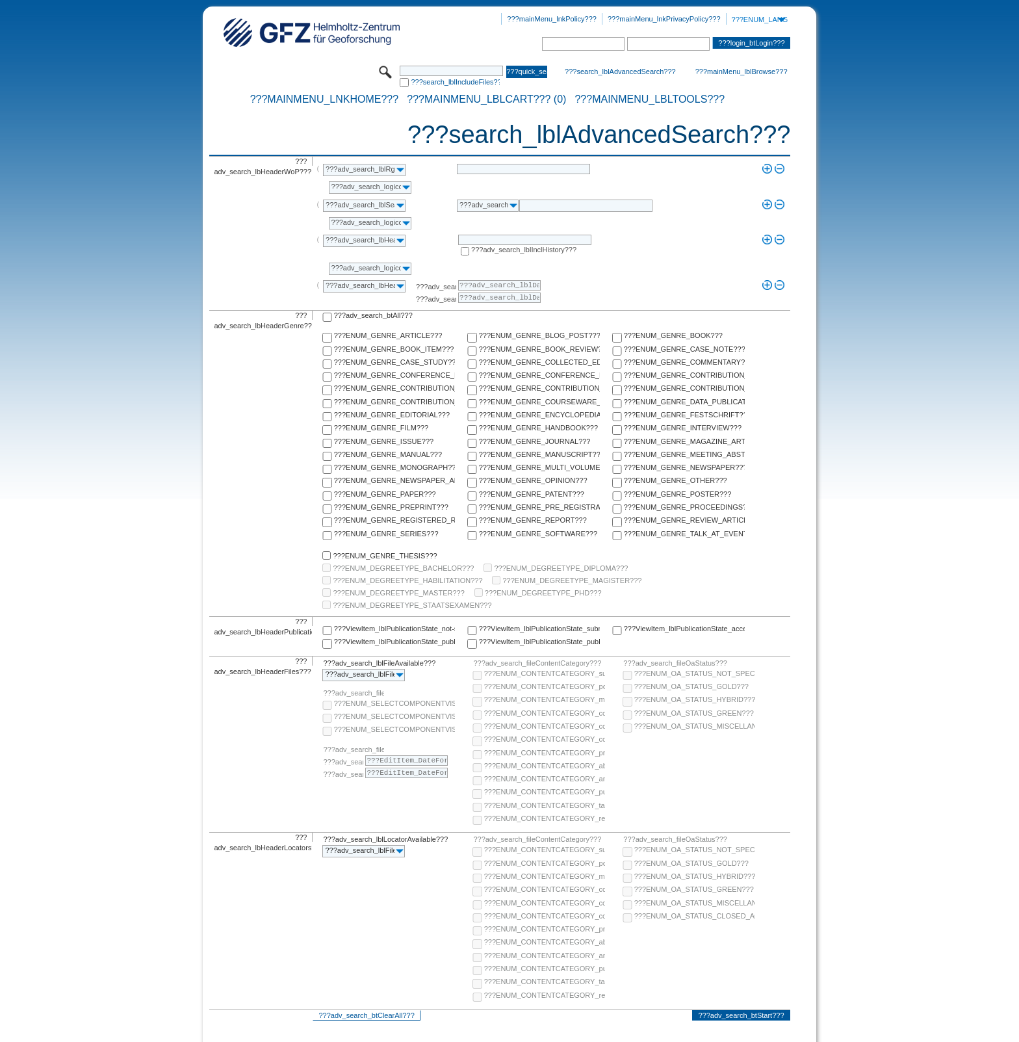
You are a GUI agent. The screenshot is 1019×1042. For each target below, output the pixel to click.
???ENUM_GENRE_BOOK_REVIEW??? (539, 349)
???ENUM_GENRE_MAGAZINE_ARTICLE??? (684, 441)
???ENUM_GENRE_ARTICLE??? (388, 335)
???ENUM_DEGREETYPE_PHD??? (543, 593)
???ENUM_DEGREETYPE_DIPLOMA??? (561, 568)
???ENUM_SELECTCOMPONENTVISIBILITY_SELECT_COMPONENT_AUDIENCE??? (394, 703)
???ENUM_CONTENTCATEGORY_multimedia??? (544, 699)
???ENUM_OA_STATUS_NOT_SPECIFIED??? (694, 673)
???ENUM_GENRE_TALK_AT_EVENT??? (684, 534)
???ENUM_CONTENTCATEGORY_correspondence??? (544, 739)
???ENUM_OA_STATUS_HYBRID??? (694, 699)
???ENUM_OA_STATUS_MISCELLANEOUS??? (694, 726)
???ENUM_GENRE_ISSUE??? (383, 441)
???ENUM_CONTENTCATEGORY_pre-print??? (544, 753)
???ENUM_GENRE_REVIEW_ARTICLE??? (684, 520)
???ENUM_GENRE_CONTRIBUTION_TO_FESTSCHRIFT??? (684, 388)
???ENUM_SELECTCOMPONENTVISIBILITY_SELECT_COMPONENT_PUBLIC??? (394, 716)
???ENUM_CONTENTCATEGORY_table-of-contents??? (544, 805)
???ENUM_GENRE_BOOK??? (673, 335)
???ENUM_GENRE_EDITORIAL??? (392, 415)
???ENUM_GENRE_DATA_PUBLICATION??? (684, 402)
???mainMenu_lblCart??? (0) (486, 99)
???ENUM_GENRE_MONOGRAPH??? (394, 467)
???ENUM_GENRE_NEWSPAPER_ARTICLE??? (394, 480)
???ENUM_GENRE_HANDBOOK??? (538, 428)
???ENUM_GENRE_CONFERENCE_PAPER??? (394, 375)
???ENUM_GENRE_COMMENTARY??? (684, 362)
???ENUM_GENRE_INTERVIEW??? (683, 428)
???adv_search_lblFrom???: (436, 287)
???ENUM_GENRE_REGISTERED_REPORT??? (394, 520)
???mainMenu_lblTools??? (649, 99)
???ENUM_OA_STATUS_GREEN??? (694, 713)
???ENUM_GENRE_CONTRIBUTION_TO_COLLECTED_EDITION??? (684, 375)
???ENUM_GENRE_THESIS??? (385, 556)
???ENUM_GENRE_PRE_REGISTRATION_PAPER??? (539, 507)
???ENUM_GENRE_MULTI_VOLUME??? (539, 467)
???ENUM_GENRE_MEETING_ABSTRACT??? (684, 454)
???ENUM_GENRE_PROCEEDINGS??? (684, 507)
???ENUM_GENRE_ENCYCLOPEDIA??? (539, 415)
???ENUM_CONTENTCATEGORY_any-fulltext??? (544, 779)
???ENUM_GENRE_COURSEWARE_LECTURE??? (539, 402)
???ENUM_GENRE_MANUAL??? (388, 454)
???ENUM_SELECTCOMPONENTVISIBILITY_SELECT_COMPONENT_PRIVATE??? (394, 729)
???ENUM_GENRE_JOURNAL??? (535, 441)
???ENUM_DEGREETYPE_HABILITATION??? (407, 580)
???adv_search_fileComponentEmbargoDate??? (353, 749)
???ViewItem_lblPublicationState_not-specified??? (394, 628)
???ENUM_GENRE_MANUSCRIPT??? (539, 454)
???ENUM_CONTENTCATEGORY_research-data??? (544, 818)
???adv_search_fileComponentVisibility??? (353, 693)
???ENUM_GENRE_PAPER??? (385, 494)
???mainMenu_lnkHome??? (324, 99)
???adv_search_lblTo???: (436, 299)
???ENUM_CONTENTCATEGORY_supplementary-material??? (544, 673)
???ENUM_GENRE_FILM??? (381, 428)
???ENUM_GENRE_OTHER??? (675, 480)
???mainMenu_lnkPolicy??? (552, 19)
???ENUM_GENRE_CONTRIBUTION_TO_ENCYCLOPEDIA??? (539, 388)
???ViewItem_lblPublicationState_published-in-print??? (539, 641)
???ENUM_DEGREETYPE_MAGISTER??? (571, 580)
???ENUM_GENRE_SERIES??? (386, 534)
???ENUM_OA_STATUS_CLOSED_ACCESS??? (694, 916)
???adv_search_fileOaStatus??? (675, 663)
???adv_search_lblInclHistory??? (523, 250)
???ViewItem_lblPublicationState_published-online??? (394, 641)
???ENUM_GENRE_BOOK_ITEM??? (394, 349)
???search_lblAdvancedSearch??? (620, 71)
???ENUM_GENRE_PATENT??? (531, 494)
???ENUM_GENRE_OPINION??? (533, 480)
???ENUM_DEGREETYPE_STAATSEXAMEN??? (412, 605)
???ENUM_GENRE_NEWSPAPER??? (684, 467)
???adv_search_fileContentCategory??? (537, 663)
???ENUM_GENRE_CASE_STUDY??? (394, 362)
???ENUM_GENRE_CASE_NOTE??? (684, 349)
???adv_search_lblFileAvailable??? (379, 663)
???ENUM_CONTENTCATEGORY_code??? (544, 713)
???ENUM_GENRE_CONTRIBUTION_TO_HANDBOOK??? (394, 402)
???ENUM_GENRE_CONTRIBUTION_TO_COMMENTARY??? (394, 388)
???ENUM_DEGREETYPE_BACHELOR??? (403, 568)
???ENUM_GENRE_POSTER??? (678, 494)
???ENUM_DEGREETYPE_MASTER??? (398, 593)
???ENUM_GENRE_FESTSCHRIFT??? (684, 415)
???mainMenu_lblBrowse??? (741, 71)
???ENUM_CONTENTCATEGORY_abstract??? (544, 766)
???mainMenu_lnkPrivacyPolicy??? (664, 19)
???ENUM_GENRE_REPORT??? (533, 520)
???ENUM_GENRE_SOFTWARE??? (538, 534)
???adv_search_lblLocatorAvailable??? (385, 839)
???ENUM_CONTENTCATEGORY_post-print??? (544, 686)
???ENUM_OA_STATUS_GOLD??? (691, 686)
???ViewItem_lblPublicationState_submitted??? (539, 628)
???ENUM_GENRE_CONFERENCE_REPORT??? (539, 375)
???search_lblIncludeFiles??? (455, 82)
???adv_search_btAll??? (373, 315)
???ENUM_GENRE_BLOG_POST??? (539, 335)
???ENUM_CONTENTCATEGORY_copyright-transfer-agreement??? (544, 726)
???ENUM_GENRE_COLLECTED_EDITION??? (539, 362)
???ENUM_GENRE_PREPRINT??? (391, 507)
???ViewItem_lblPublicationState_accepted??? (684, 628)
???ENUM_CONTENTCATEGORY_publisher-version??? (544, 792)
